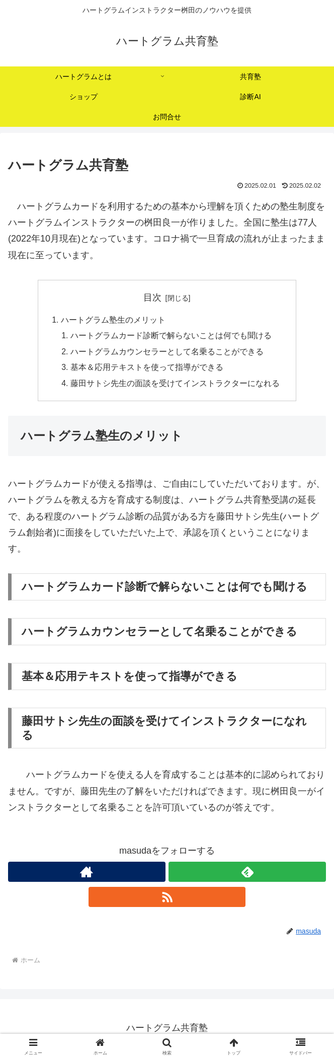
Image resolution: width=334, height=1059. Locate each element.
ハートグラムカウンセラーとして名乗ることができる (167, 352)
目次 (152, 297)
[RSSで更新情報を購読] (167, 899)
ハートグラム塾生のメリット (113, 320)
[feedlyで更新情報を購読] (247, 874)
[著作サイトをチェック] (86, 874)
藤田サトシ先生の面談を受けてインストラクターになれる (175, 385)
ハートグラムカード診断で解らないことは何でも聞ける (171, 336)
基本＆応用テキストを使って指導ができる (146, 368)
